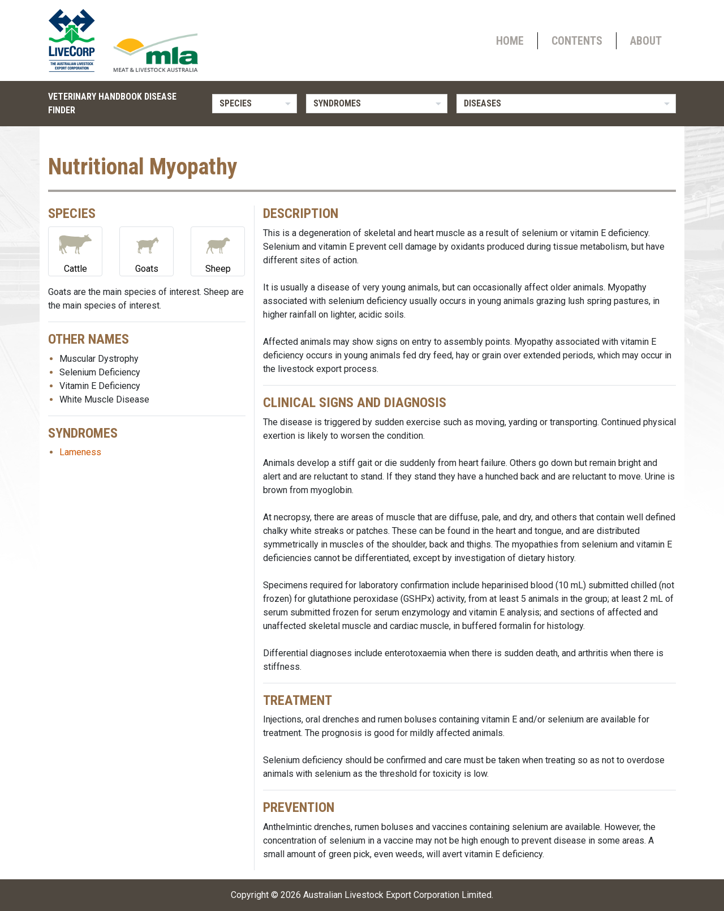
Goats (146, 250)
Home (510, 41)
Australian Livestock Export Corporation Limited (397, 894)
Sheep (217, 250)
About (646, 41)
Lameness (80, 452)
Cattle (75, 250)
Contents (576, 41)
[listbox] (254, 103)
